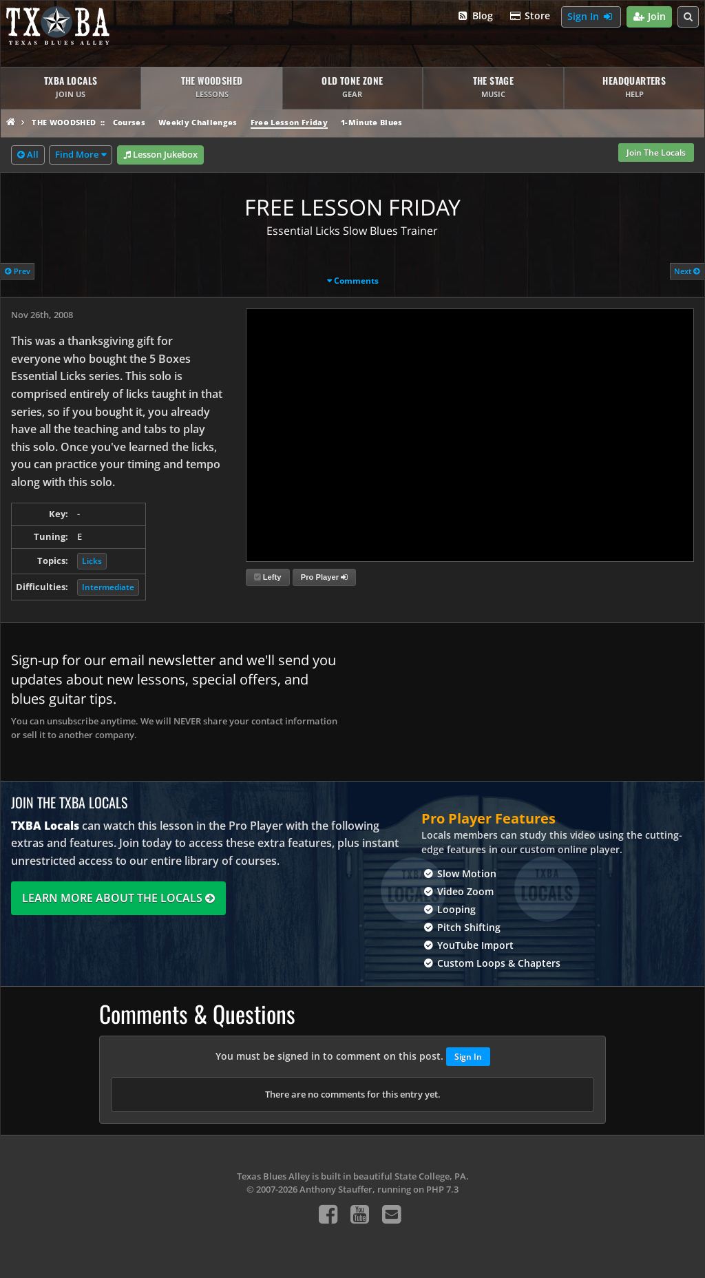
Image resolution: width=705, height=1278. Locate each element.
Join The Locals (656, 152)
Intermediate (108, 587)
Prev (17, 271)
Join (649, 17)
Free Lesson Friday (289, 122)
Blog (474, 16)
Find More (76, 154)
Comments (356, 280)
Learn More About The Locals (118, 897)
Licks (92, 561)
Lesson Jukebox (160, 155)
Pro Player (324, 577)
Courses (129, 122)
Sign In (591, 17)
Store (530, 16)
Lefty (268, 577)
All (28, 155)
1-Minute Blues (372, 122)
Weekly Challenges (198, 122)
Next (687, 271)
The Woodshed (64, 122)
